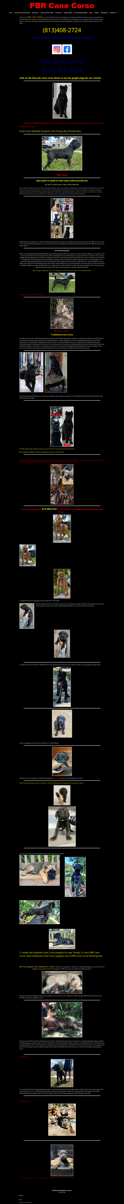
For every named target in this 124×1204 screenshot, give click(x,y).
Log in (20, 1199)
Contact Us (112, 12)
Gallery (96, 12)
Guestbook (104, 12)
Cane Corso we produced (22, 12)
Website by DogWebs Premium (62, 1190)
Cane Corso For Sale (47, 12)
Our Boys (36, 12)
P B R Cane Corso (27, 1202)
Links (91, 12)
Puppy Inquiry (68, 12)
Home (11, 12)
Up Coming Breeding (80, 12)
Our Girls (59, 12)
